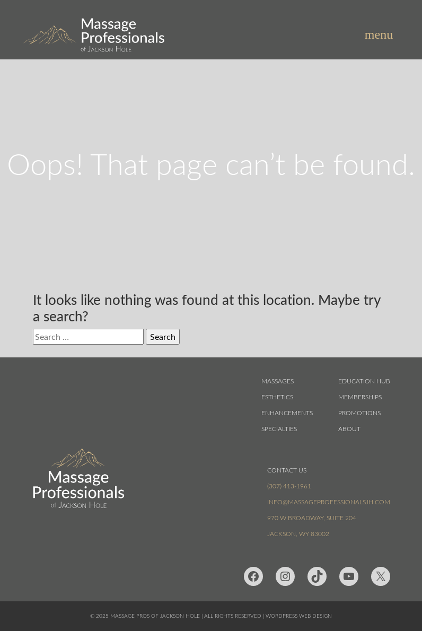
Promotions (359, 412)
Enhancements (287, 412)
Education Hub (364, 380)
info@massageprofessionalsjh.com (328, 501)
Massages (277, 380)
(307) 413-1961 (289, 485)
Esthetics (277, 396)
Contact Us (286, 470)
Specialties (279, 428)
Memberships (360, 396)
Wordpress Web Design (299, 615)
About (349, 428)
